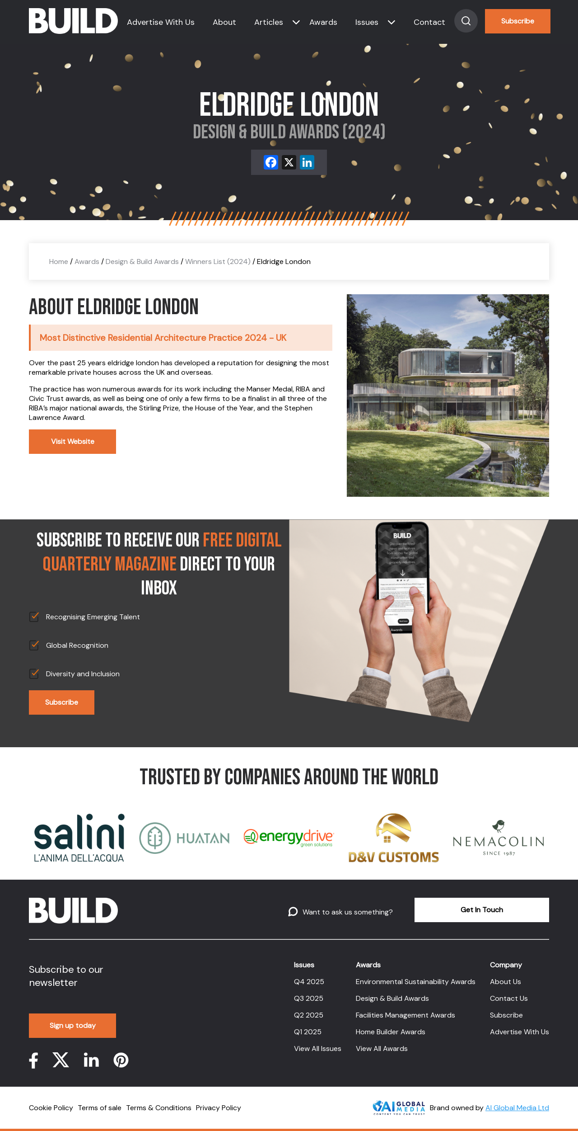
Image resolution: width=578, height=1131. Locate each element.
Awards (323, 22)
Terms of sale (99, 1107)
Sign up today (73, 1025)
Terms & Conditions (158, 1107)
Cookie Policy (51, 1107)
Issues (366, 22)
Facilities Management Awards (405, 1015)
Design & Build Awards (142, 261)
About (224, 22)
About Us (505, 981)
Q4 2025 (309, 981)
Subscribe (517, 21)
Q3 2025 (308, 998)
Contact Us (509, 998)
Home (58, 261)
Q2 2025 (308, 1015)
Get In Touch (482, 909)
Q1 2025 (308, 1032)
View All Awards (382, 1048)
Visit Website (72, 441)
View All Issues (317, 1048)
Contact (429, 22)
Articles (268, 22)
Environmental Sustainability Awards (415, 981)
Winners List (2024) (218, 261)
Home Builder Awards (390, 1032)
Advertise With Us (161, 22)
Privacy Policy (218, 1107)
